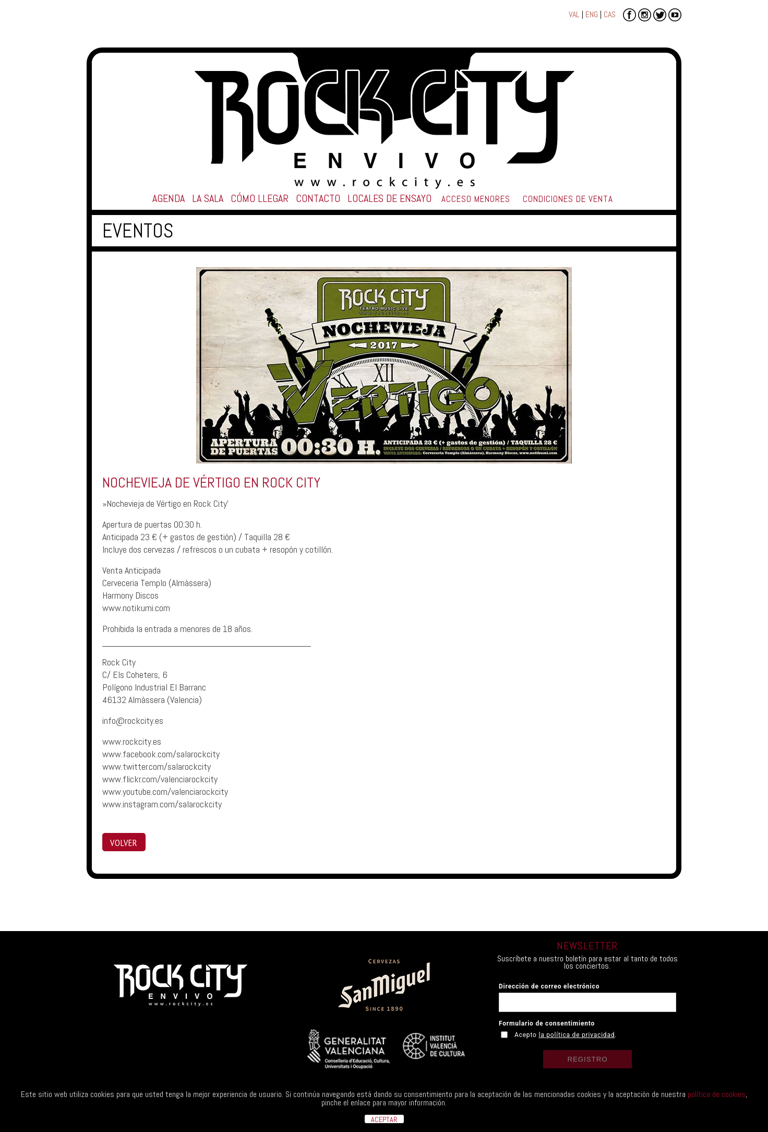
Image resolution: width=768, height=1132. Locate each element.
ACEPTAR (384, 1119)
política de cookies (717, 1094)
